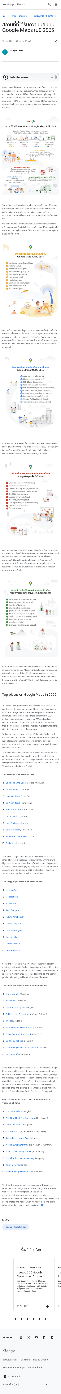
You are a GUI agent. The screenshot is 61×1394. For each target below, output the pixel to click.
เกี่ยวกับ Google (41, 1359)
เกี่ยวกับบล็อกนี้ (35, 1367)
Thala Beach (11, 843)
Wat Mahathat (12, 1131)
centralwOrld (12, 890)
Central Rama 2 (13, 950)
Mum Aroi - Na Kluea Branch (19, 1027)
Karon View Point (14, 1165)
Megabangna (12, 896)
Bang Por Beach (13, 809)
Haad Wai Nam (13, 796)
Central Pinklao (13, 943)
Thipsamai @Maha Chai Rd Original (22, 1047)
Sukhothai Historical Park (17, 1138)
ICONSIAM (11, 903)
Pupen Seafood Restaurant (18, 1034)
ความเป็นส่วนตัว (10, 1359)
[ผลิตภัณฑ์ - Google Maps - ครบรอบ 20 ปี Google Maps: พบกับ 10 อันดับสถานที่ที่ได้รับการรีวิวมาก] (33, 1284)
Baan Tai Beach (13, 829)
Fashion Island (12, 937)
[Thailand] (4, 16)
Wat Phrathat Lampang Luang (20, 1158)
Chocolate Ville (13, 994)
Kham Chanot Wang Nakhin (18, 1151)
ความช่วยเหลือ (12, 1376)
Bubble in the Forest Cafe (18, 1014)
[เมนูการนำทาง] (4, 4)
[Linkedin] (52, 1337)
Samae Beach (12, 789)
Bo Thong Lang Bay (15, 782)
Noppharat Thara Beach (17, 836)
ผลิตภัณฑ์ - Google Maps (15, 1227)
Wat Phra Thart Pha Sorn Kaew (20, 1118)
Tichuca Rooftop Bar (15, 1007)
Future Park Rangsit (15, 917)
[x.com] (28, 1337)
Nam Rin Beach (13, 823)
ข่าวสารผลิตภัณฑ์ (19, 16)
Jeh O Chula (11, 1000)
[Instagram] (21, 1337)
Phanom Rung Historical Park (19, 1171)
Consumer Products (44, 16)
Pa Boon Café (12, 1054)
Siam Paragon (12, 910)
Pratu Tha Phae (13, 1124)
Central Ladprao (13, 923)
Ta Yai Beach (12, 816)
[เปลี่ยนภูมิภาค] (25, 1384)
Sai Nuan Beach (13, 803)
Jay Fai (9, 1020)
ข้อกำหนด (25, 1359)
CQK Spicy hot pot (14, 1041)
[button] (56, 41)
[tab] (15, 1319)
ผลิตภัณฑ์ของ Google (14, 1367)
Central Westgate (14, 930)
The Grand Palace (14, 1111)
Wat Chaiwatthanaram (16, 1144)
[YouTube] (36, 1337)
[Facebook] (44, 1337)
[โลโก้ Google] (9, 1351)
